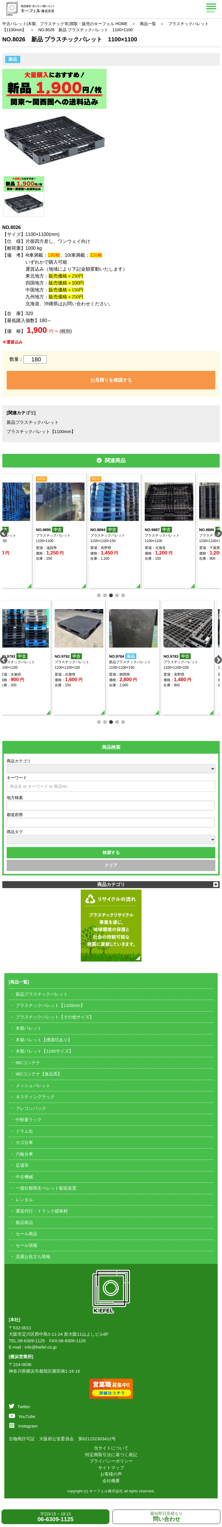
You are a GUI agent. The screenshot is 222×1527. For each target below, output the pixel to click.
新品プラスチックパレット (33, 422)
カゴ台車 (24, 1142)
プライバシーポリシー (111, 1460)
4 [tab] (117, 595)
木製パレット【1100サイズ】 (44, 1051)
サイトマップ (111, 1467)
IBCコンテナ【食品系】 (39, 1073)
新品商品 (24, 1222)
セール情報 (26, 1245)
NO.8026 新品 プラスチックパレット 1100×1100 (85, 29)
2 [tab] (105, 595)
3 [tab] (111, 595)
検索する (111, 852)
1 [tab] (99, 595)
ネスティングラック (35, 1096)
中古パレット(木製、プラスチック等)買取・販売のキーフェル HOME (65, 23)
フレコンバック (31, 1108)
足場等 (22, 1165)
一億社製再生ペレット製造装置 (46, 1188)
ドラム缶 (24, 1131)
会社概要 (111, 1480)
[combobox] (111, 805)
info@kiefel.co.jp (40, 1347)
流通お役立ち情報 (33, 1256)
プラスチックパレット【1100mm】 (41, 431)
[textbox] (10, 805)
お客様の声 (111, 1473)
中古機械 (24, 1176)
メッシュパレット (33, 1085)
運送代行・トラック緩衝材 (42, 1210)
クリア (111, 865)
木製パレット (29, 1028)
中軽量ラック (29, 1119)
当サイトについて (111, 1447)
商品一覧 (148, 23)
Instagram (23, 1426)
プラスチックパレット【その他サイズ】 (55, 1016)
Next (217, 532)
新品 (12, 59)
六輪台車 (24, 1153)
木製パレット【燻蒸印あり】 (44, 1039)
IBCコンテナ (28, 1062)
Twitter (19, 1406)
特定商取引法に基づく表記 (111, 1454)
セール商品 (26, 1233)
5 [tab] (123, 595)
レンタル (24, 1199)
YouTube (22, 1416)
